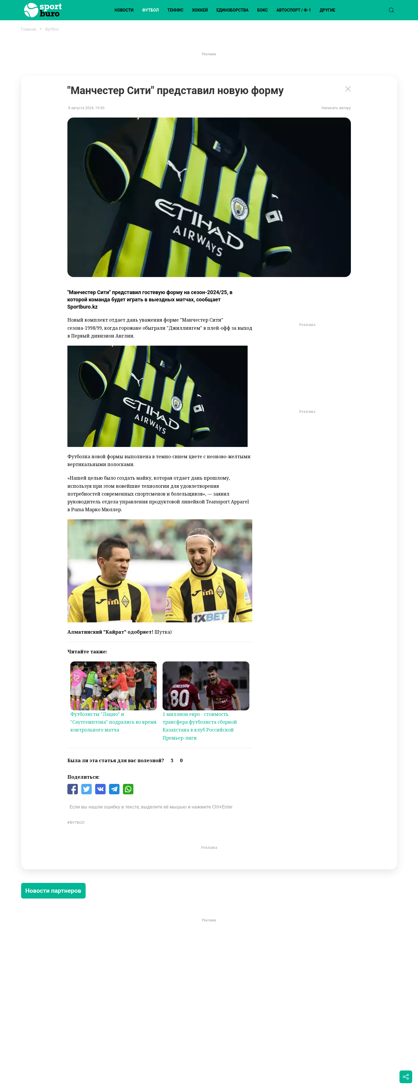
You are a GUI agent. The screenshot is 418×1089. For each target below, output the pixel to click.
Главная (28, 29)
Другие (327, 10)
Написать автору (336, 108)
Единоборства (232, 10)
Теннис (175, 10)
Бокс (262, 10)
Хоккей (200, 10)
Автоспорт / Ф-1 (294, 10)
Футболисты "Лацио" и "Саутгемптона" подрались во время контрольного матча (113, 722)
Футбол (150, 10)
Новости (124, 10)
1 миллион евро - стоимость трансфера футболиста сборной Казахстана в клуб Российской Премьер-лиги (200, 726)
